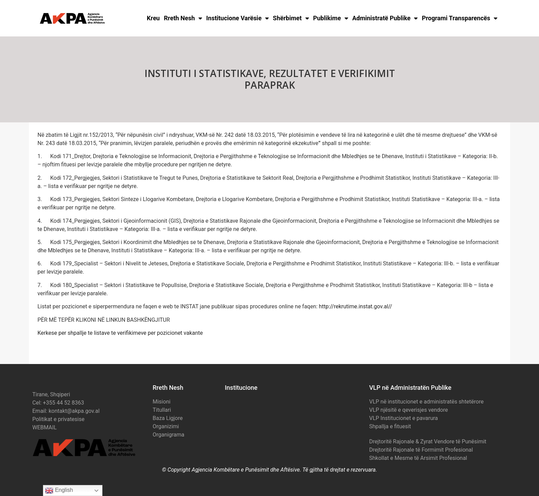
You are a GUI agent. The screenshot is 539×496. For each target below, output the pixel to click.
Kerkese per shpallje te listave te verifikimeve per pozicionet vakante (120, 333)
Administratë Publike (385, 18)
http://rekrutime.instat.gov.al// (355, 306)
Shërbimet (291, 18)
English (59, 490)
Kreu (153, 18)
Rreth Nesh (183, 18)
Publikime (330, 18)
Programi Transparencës (459, 18)
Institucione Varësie (237, 18)
